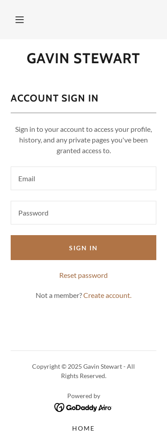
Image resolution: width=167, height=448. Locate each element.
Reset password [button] (83, 275)
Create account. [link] (107, 295)
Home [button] (83, 428)
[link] (83, 58)
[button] (20, 20)
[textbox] (83, 178)
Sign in (83, 248)
